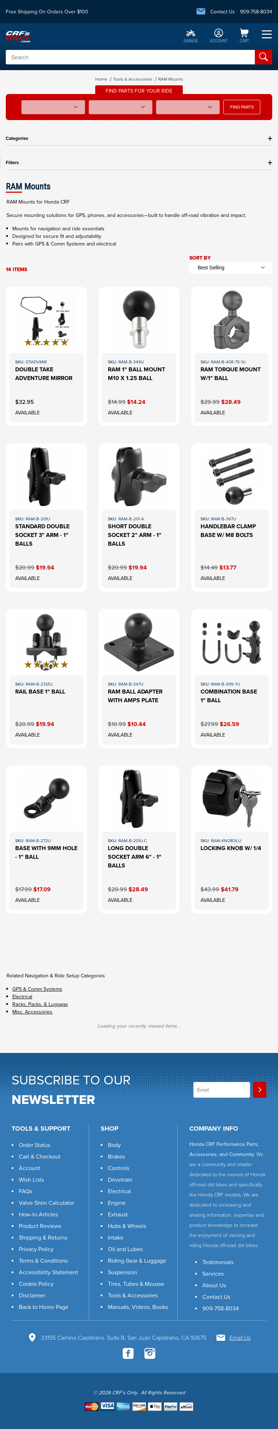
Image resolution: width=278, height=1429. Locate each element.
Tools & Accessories (132, 79)
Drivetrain (120, 1180)
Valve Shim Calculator (46, 1203)
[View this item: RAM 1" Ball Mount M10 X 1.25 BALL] (139, 356)
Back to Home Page (43, 1307)
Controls (118, 1168)
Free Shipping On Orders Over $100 (47, 12)
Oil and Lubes (125, 1249)
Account (29, 1168)
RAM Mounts (170, 79)
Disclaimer (32, 1295)
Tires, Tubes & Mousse (136, 1284)
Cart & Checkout (39, 1156)
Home (101, 79)
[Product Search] (130, 57)
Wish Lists (31, 1180)
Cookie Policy (36, 1284)
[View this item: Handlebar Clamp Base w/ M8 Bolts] (231, 517)
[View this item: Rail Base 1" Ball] (46, 678)
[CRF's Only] (18, 36)
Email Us (239, 1338)
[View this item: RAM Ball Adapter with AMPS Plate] (139, 678)
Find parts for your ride (139, 91)
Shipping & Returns (43, 1237)
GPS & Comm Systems (37, 989)
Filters (139, 162)
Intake (115, 1237)
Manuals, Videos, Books (138, 1307)
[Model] (53, 107)
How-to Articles (38, 1214)
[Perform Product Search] (263, 57)
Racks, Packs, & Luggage (40, 1004)
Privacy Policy (36, 1249)
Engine (117, 1203)
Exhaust (118, 1214)
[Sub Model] (120, 107)
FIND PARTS (242, 107)
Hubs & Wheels (127, 1226)
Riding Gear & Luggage (137, 1261)
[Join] (259, 1090)
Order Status (34, 1145)
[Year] (188, 107)
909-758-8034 (256, 12)
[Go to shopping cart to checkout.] (139, 1406)
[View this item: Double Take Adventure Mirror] (46, 356)
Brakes (116, 1156)
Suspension (122, 1272)
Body (114, 1145)
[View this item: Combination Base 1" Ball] (231, 678)
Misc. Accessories (32, 1012)
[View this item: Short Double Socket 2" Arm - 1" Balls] (139, 517)
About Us (214, 1285)
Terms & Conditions (43, 1261)
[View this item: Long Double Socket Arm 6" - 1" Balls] (139, 839)
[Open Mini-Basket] (244, 36)
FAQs (25, 1191)
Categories (139, 138)
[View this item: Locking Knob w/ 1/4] (231, 839)
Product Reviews (40, 1226)
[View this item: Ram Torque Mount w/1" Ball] (231, 356)
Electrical (22, 997)
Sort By (200, 258)
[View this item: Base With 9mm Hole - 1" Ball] (46, 839)
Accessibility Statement (48, 1272)
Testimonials (217, 1262)
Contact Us (222, 12)
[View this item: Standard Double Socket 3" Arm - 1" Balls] (46, 517)
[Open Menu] (266, 34)
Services (213, 1274)
